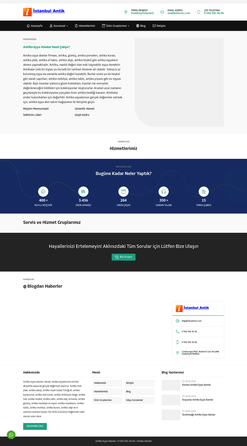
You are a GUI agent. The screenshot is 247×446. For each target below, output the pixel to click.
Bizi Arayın (123, 257)
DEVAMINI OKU (35, 426)
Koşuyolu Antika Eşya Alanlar (197, 400)
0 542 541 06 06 (214, 13)
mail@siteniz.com (179, 13)
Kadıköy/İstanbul (142, 13)
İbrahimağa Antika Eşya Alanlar (198, 415)
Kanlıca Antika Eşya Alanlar (196, 385)
